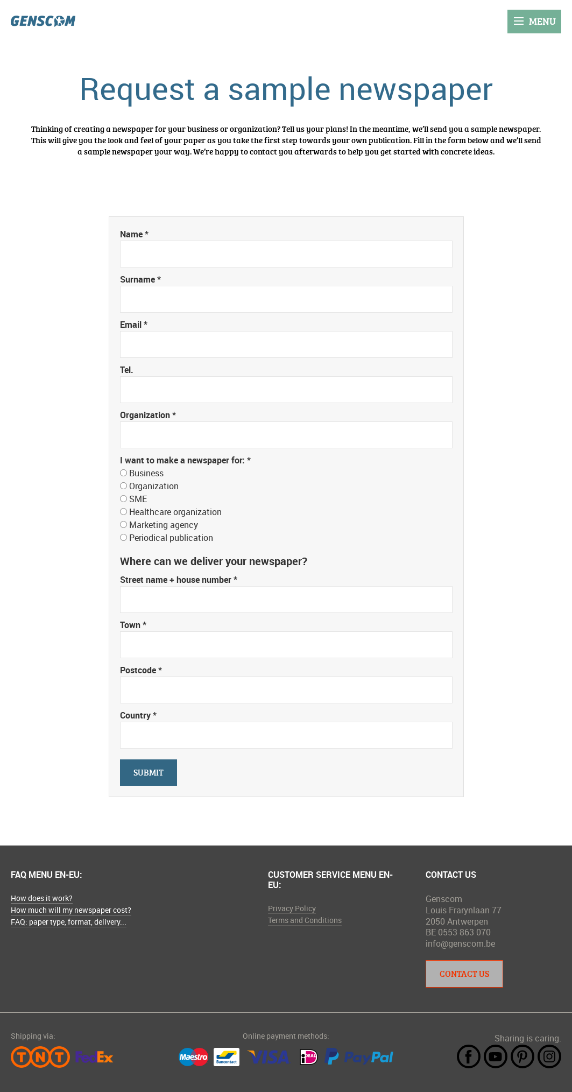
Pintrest (522, 1056)
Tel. (126, 370)
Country (138, 715)
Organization (148, 415)
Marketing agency (163, 525)
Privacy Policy (292, 908)
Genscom (43, 21)
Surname (140, 279)
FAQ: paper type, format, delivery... (68, 922)
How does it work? (42, 898)
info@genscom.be (460, 943)
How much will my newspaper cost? (71, 910)
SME (138, 499)
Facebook (469, 1056)
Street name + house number (178, 580)
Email (133, 324)
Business (146, 473)
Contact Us (464, 974)
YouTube (495, 1056)
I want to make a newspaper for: (185, 460)
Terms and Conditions (305, 920)
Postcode (141, 670)
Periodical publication (171, 538)
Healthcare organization (175, 512)
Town (133, 625)
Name (134, 234)
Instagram (549, 1056)
